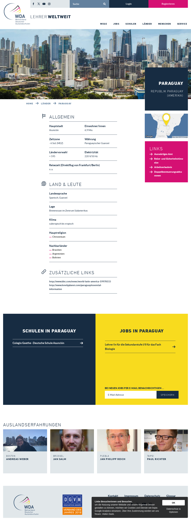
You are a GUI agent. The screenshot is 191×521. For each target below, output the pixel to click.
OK (173, 503)
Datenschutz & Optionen (173, 510)
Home (29, 103)
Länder (46, 103)
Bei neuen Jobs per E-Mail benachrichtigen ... (134, 388)
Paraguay (65, 103)
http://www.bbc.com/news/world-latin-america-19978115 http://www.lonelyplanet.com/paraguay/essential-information (80, 285)
